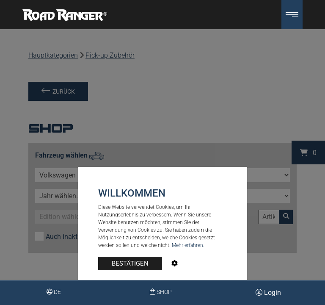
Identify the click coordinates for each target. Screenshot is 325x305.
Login (268, 292)
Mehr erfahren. (188, 245)
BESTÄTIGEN (130, 263)
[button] (292, 14)
